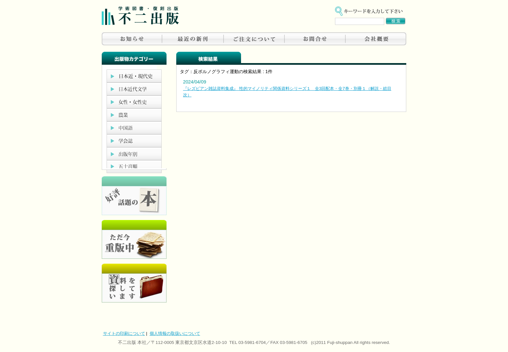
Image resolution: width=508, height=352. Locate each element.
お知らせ (132, 38)
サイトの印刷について (124, 333)
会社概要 (375, 38)
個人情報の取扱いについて (175, 333)
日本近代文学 (134, 88)
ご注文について (254, 38)
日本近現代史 (134, 76)
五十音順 (134, 166)
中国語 (134, 127)
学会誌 (134, 140)
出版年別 (134, 153)
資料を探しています (134, 283)
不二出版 (140, 15)
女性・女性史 (134, 101)
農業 (134, 114)
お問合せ (314, 38)
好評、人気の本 (134, 195)
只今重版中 (134, 239)
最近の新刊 (193, 38)
